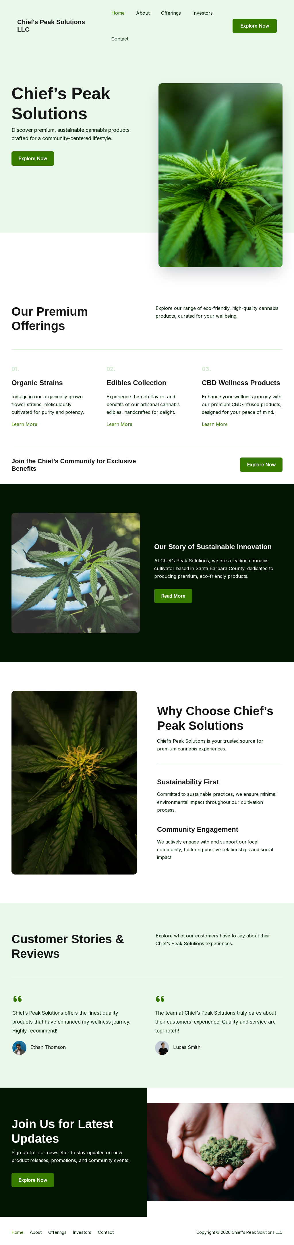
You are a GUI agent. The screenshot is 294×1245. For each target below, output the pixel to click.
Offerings (171, 13)
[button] (255, 26)
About (143, 13)
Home (118, 13)
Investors (202, 13)
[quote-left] (17, 999)
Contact (119, 39)
